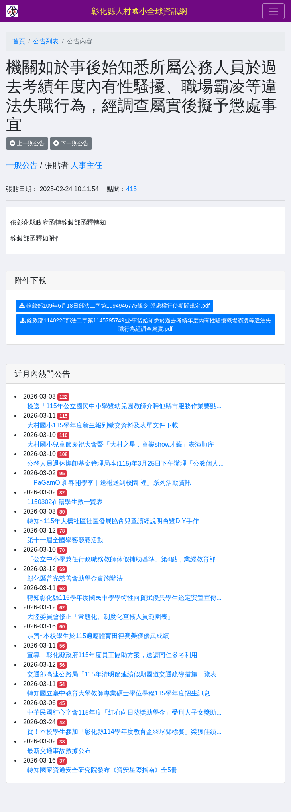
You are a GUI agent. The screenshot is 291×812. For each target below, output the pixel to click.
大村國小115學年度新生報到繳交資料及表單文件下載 (102, 425)
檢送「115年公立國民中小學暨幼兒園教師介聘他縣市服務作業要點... (124, 406)
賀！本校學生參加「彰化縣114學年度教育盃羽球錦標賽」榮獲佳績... (124, 731)
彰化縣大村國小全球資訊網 (139, 11)
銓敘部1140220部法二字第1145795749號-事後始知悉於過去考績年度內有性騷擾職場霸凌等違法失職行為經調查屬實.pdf (145, 324)
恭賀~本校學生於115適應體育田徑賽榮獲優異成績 (98, 635)
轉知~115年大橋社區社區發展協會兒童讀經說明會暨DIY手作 (113, 521)
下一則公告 (70, 143)
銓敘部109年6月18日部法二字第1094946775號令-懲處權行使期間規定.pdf (114, 305)
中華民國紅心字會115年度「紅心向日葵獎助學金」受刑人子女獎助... (124, 712)
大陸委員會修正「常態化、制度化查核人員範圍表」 (100, 616)
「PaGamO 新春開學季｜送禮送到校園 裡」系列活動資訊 (109, 482)
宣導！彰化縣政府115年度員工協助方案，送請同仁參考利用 (112, 655)
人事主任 (86, 165)
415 (131, 189)
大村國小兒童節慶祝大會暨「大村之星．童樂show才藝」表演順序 (120, 444)
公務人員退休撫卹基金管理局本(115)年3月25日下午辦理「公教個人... (125, 463)
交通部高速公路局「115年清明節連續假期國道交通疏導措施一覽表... (124, 674)
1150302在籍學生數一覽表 (65, 501)
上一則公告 (27, 143)
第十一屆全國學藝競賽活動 (65, 540)
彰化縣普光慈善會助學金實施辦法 (75, 578)
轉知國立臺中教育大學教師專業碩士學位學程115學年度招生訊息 (118, 693)
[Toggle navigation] (273, 11)
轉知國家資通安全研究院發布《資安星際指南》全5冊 (102, 770)
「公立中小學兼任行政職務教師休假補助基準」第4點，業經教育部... (124, 559)
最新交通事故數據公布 (59, 750)
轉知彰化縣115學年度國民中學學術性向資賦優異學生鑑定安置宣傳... (124, 597)
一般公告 (22, 165)
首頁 (18, 41)
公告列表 (46, 41)
